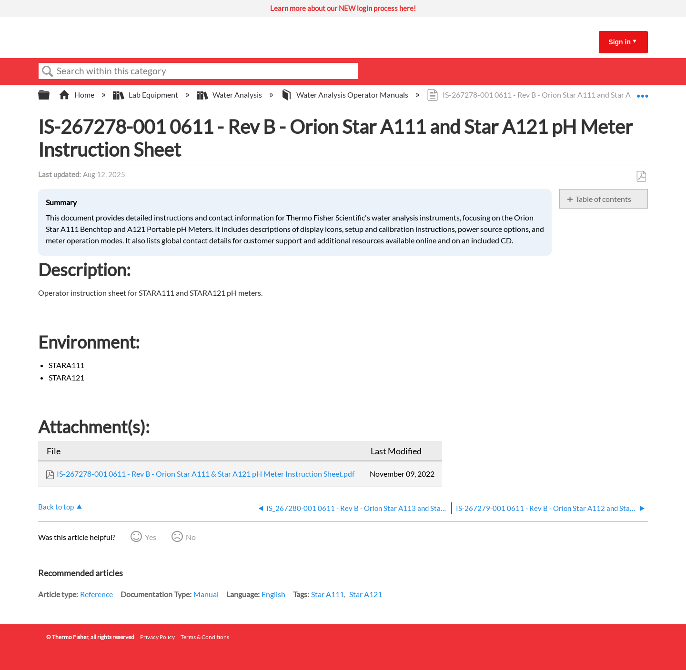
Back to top (56, 506)
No (191, 536)
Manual (206, 594)
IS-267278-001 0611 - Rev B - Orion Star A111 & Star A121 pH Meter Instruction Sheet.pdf (205, 473)
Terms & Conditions (205, 636)
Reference (96, 594)
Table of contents (603, 198)
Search (47, 71)
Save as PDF (641, 176)
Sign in (619, 42)
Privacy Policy (157, 636)
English (273, 594)
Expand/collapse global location (642, 92)
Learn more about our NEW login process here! (343, 8)
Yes (150, 536)
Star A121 (365, 594)
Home (77, 94)
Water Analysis (230, 94)
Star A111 (327, 594)
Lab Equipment (146, 94)
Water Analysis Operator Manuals (345, 94)
